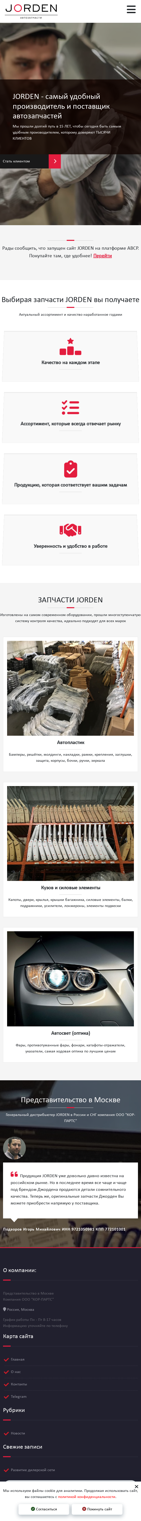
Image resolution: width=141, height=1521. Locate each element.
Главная (18, 1356)
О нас (16, 1369)
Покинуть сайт (97, 1509)
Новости (18, 1430)
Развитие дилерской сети (33, 1467)
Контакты (19, 1381)
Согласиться (44, 1509)
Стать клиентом (32, 161)
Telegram (19, 1393)
